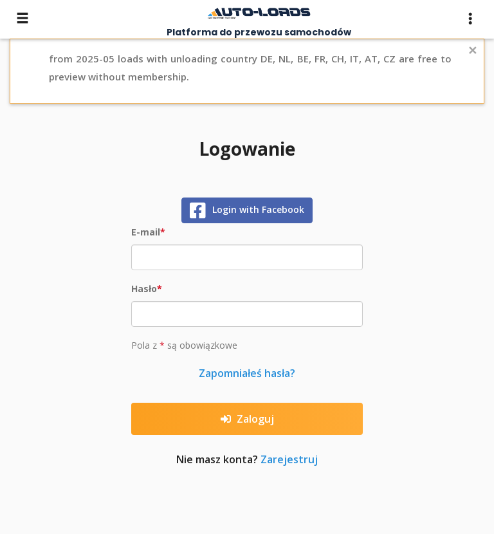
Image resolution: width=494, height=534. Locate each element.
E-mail (145, 232)
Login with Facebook (247, 210)
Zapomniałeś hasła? (247, 373)
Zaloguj (247, 419)
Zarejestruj (289, 459)
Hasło (144, 288)
